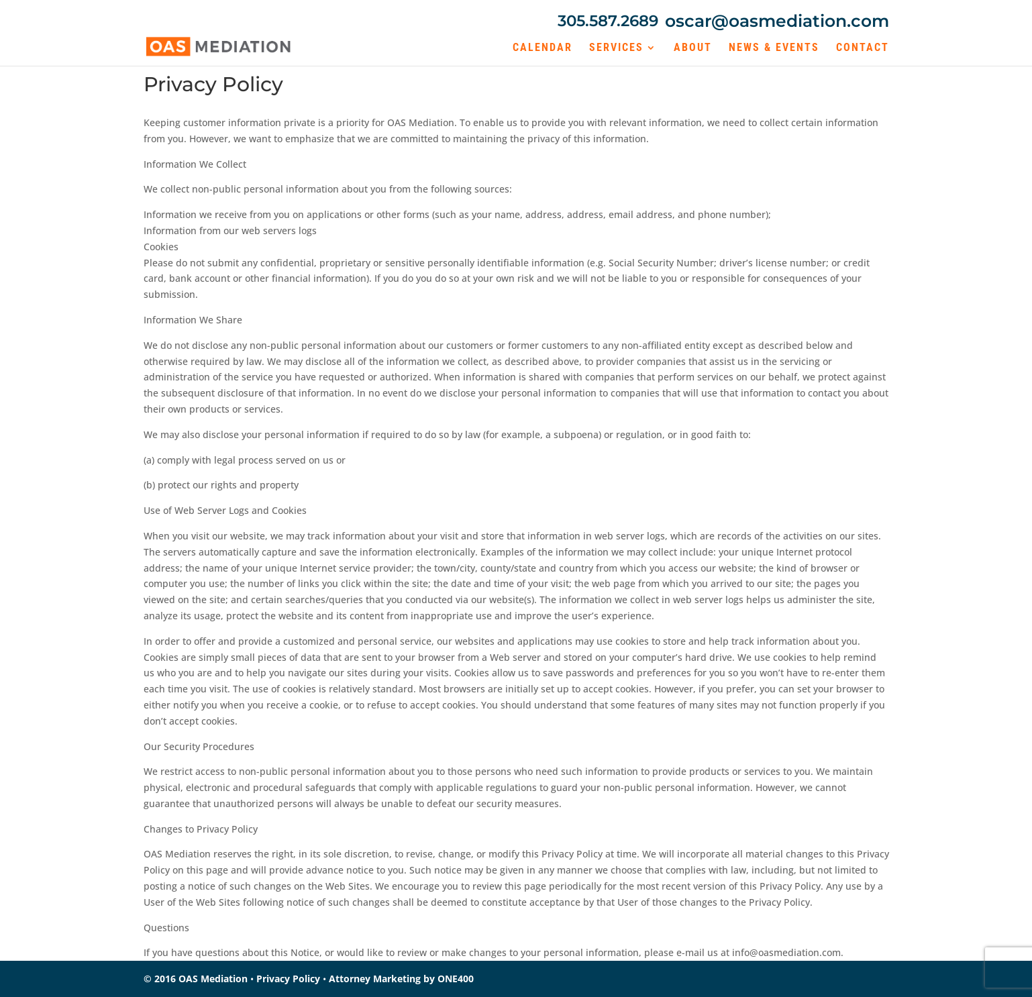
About (693, 48)
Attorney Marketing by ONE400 (401, 978)
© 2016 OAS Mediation (196, 978)
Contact (862, 48)
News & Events (774, 48)
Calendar (542, 48)
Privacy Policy (288, 978)
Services (616, 48)
